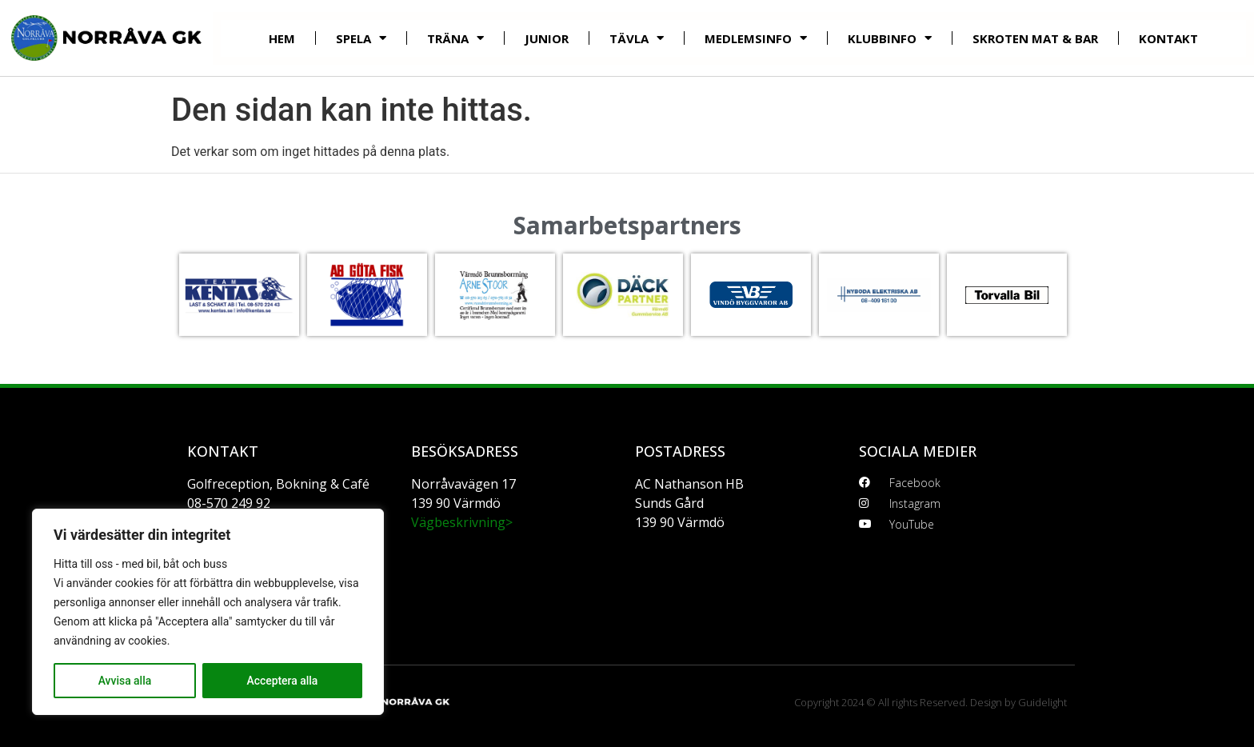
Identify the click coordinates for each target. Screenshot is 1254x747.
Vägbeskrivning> (462, 522)
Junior (547, 38)
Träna (455, 38)
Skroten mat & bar (1035, 38)
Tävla (636, 38)
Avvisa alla (124, 680)
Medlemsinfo (756, 38)
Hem (282, 38)
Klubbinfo (890, 38)
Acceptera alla (281, 680)
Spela (361, 38)
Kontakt (1168, 38)
